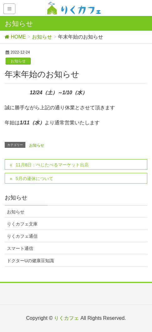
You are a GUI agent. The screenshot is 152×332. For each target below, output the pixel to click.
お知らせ (18, 61)
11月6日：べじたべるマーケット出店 (52, 164)
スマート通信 (20, 248)
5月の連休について (34, 178)
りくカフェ (66, 318)
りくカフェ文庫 (22, 223)
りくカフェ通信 (22, 236)
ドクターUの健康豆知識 (30, 260)
